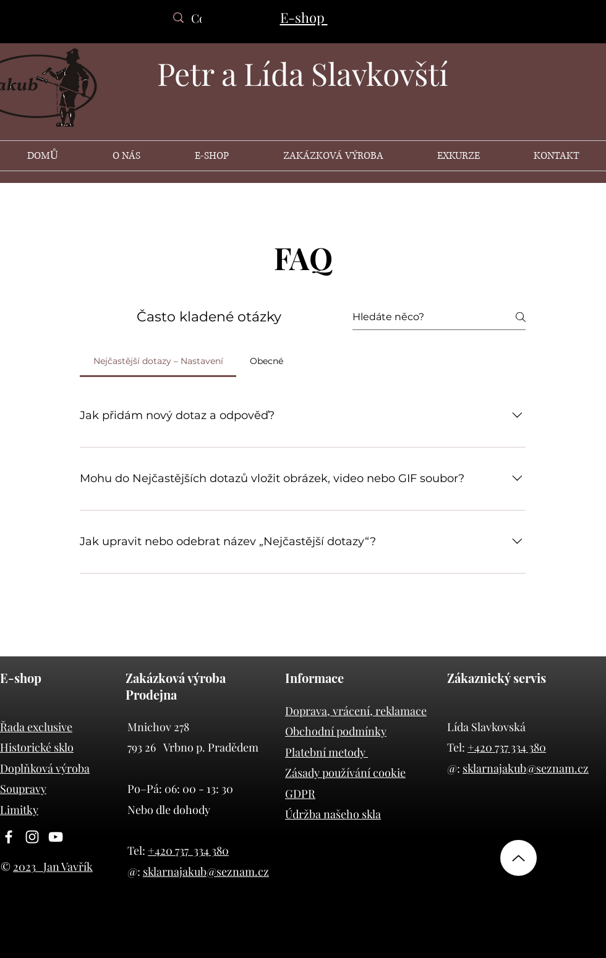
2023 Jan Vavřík (53, 866)
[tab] (158, 361)
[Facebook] (8, 837)
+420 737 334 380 (188, 850)
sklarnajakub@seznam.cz (206, 871)
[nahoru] (518, 858)
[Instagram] (32, 837)
